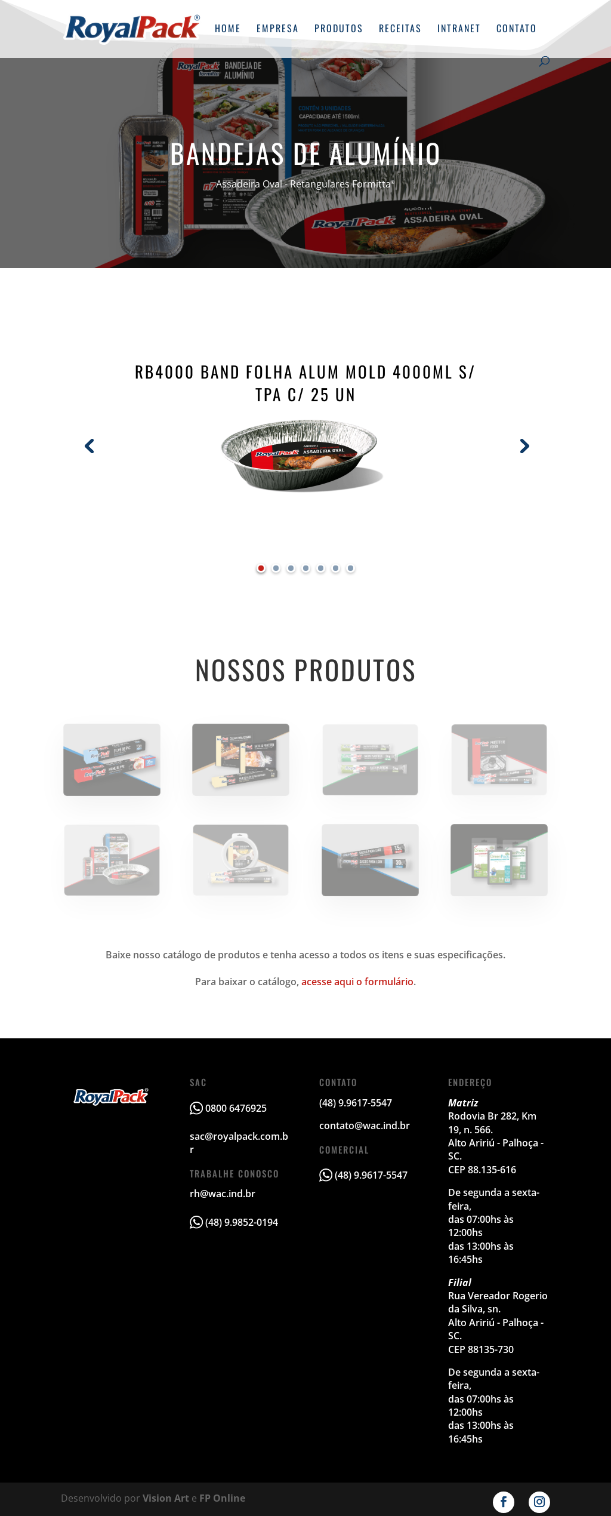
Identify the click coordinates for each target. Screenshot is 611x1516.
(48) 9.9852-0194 (241, 1222)
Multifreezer (369, 760)
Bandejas (112, 860)
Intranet (459, 29)
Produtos (338, 29)
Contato (516, 29)
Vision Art (166, 1498)
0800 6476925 (236, 1108)
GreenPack (498, 860)
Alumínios (498, 760)
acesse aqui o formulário (357, 981)
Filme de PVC (112, 760)
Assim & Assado (241, 760)
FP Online (222, 1498)
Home (228, 29)
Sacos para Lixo (370, 860)
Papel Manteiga (240, 860)
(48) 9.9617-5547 (371, 1175)
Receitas (400, 29)
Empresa (278, 29)
